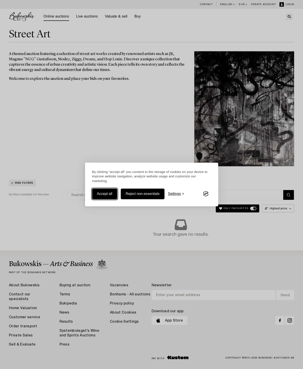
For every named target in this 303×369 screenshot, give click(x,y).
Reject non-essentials (143, 194)
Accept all (104, 194)
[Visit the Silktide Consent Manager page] (205, 193)
